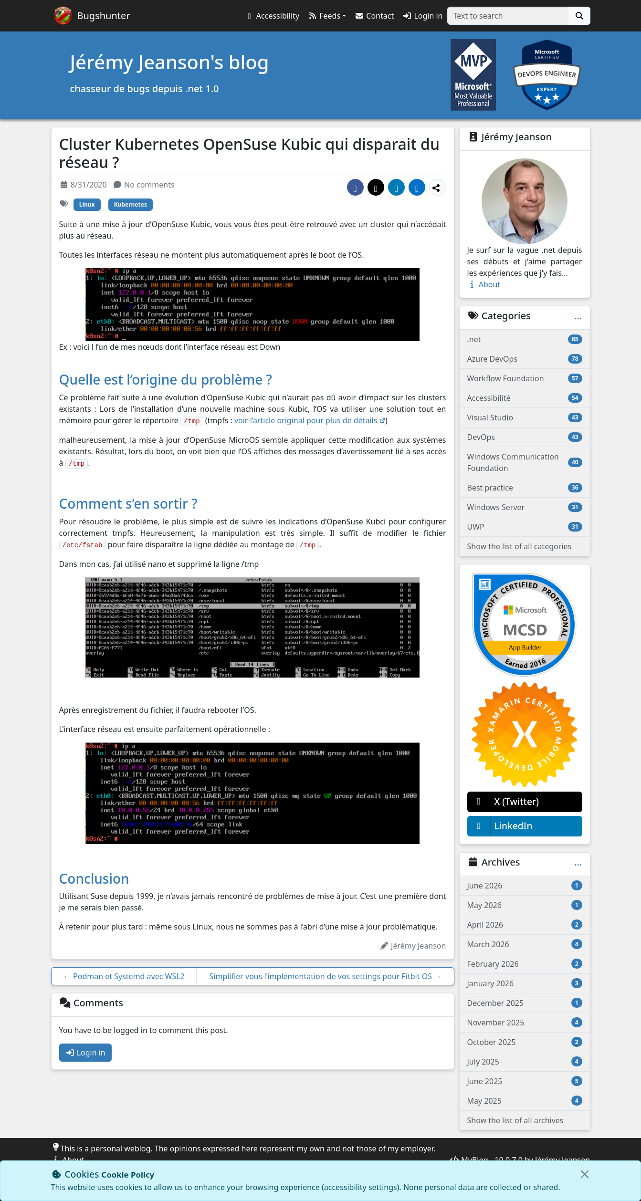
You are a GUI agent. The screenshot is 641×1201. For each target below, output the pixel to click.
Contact (374, 15)
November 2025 (524, 1022)
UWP (524, 527)
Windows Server (524, 507)
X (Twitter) (503, 802)
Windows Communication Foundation (524, 462)
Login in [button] (422, 15)
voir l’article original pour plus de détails (309, 420)
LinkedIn (500, 826)
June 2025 (524, 1081)
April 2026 (524, 924)
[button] (272, 16)
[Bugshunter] (92, 15)
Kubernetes (130, 204)
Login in (85, 1052)
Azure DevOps (524, 359)
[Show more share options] (437, 187)
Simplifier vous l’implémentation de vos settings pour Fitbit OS (325, 976)
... (578, 316)
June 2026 (524, 885)
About (484, 284)
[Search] (579, 16)
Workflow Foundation (524, 378)
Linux (87, 204)
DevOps (524, 437)
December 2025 (524, 1003)
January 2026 (524, 983)
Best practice (524, 487)
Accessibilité (524, 398)
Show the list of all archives (515, 1120)
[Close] (584, 1174)
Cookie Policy (127, 1174)
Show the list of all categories (519, 546)
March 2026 (524, 944)
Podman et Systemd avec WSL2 (124, 976)
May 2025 (524, 1101)
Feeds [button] (324, 15)
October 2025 (524, 1042)
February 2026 (524, 964)
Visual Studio (524, 417)
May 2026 (524, 905)
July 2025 (524, 1061)
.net (524, 339)
